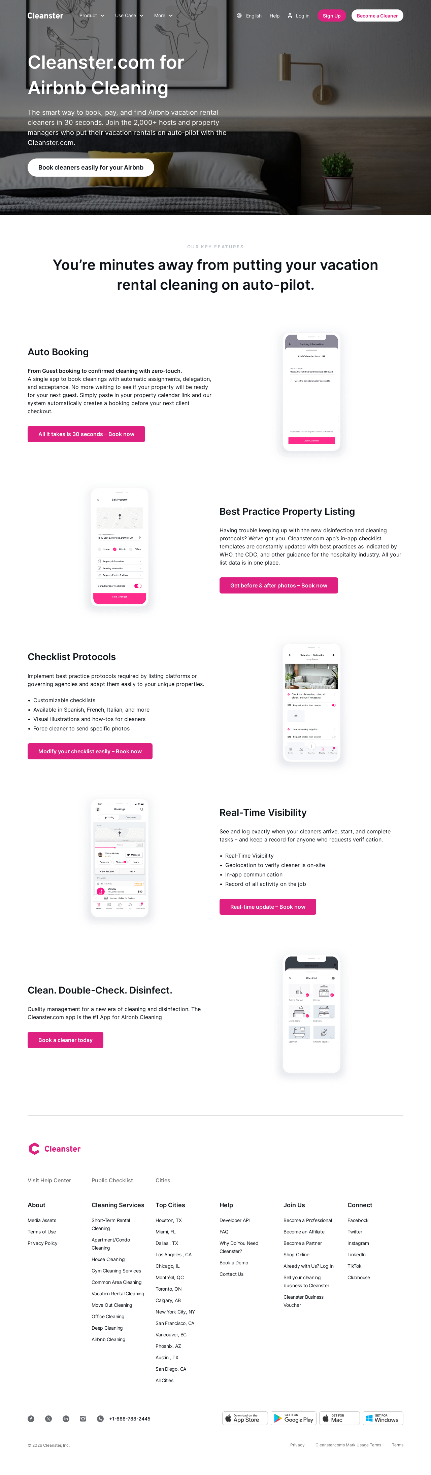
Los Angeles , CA (173, 1254)
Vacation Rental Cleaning (118, 1293)
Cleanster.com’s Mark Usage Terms (348, 1444)
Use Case (129, 15)
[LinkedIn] (66, 1418)
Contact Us (231, 1274)
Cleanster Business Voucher (304, 1301)
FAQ (224, 1231)
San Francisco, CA (175, 1323)
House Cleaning (108, 1259)
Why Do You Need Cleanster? (239, 1247)
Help (275, 16)
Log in (298, 16)
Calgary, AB (168, 1300)
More (163, 15)
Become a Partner (303, 1243)
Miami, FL (166, 1231)
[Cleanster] (45, 15)
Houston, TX (169, 1220)
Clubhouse (358, 1277)
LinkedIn (356, 1254)
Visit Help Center (49, 1180)
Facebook (358, 1220)
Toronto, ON (169, 1289)
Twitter (354, 1231)
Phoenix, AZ (168, 1346)
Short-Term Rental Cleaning (111, 1224)
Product (91, 15)
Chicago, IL (168, 1266)
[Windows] (383, 1418)
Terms (397, 1444)
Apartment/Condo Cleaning (111, 1244)
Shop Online (296, 1254)
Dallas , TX (167, 1243)
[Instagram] (83, 1419)
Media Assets (42, 1220)
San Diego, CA (171, 1369)
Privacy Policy (43, 1243)
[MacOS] (339, 1418)
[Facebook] (31, 1418)
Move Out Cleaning (112, 1305)
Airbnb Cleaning (109, 1339)
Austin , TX (167, 1357)
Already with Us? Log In (309, 1266)
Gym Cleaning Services (116, 1270)
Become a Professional (308, 1220)
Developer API (235, 1220)
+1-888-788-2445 (124, 1418)
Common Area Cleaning (117, 1282)
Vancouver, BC (171, 1334)
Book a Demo (234, 1262)
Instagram (358, 1243)
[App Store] (245, 1418)
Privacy (297, 1444)
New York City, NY (175, 1312)
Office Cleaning (108, 1316)
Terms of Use (42, 1231)
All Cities (164, 1380)
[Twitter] (48, 1418)
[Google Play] (294, 1418)
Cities (163, 1180)
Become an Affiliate (304, 1231)
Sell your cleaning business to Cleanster (306, 1281)
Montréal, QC (170, 1277)
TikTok (354, 1266)
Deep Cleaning (107, 1328)
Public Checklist (112, 1180)
